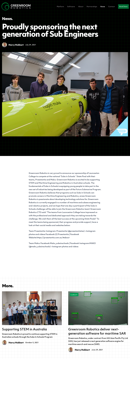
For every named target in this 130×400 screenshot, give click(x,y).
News (102, 6)
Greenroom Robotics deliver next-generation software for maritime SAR (97, 331)
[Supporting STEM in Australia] (32, 308)
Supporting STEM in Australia (24, 329)
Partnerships (92, 6)
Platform (60, 6)
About (80, 6)
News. (7, 18)
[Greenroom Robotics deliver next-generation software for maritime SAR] (98, 308)
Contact (111, 6)
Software (71, 6)
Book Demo (123, 6)
